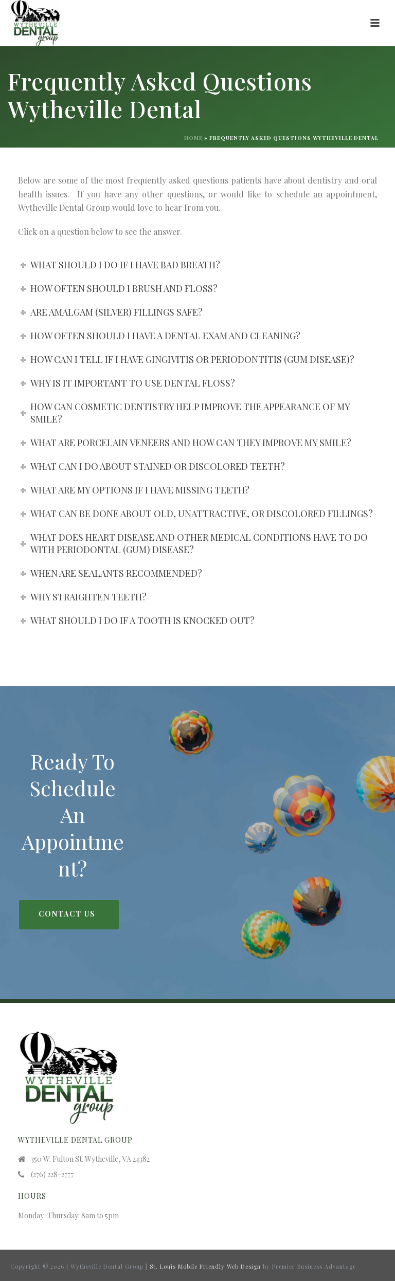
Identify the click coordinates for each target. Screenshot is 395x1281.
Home (193, 137)
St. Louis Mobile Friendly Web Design (205, 1266)
